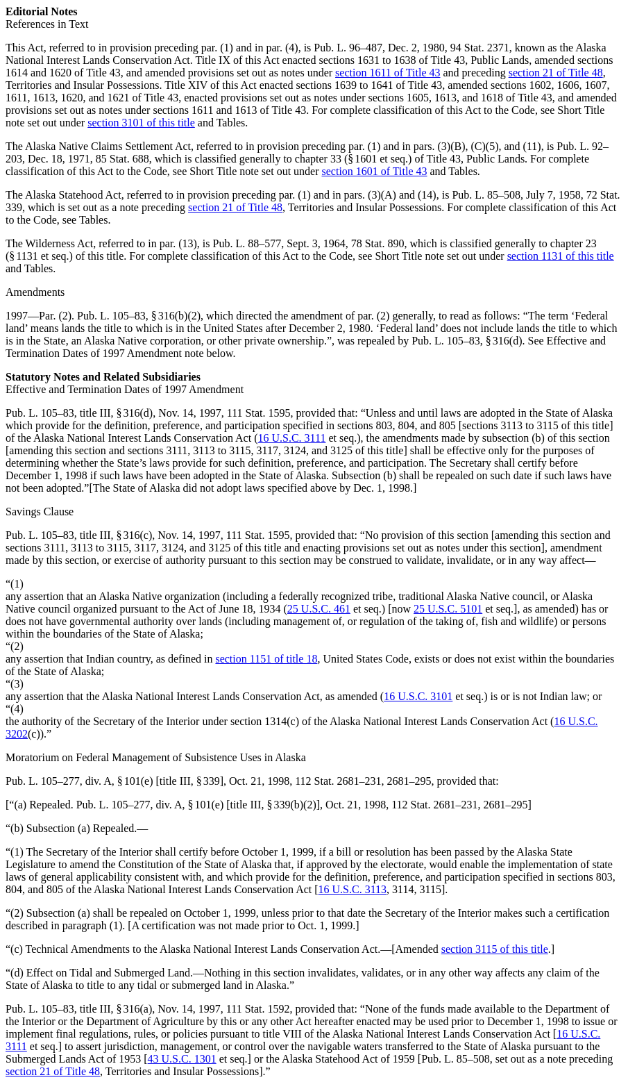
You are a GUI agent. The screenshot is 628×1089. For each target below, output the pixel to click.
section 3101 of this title (141, 122)
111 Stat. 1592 (258, 1009)
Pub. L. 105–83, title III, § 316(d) (79, 413)
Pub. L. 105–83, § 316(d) (466, 341)
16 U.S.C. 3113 (353, 889)
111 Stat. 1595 (259, 413)
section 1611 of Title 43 (387, 72)
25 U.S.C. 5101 (448, 609)
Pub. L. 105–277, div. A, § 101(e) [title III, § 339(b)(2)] (198, 804)
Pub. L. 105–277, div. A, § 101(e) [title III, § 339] (114, 781)
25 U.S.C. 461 (318, 609)
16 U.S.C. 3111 (291, 438)
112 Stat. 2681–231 (338, 781)
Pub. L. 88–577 (247, 243)
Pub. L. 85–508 (486, 195)
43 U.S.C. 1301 (182, 1059)
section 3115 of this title (494, 949)
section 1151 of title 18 (266, 659)
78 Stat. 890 (378, 243)
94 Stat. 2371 (479, 47)
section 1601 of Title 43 (374, 171)
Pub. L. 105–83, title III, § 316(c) (79, 535)
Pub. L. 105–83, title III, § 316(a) (79, 1009)
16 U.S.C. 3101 (418, 696)
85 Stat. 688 (122, 159)
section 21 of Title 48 (556, 72)
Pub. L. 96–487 (348, 47)
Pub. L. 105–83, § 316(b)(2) (139, 316)
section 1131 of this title (560, 256)
